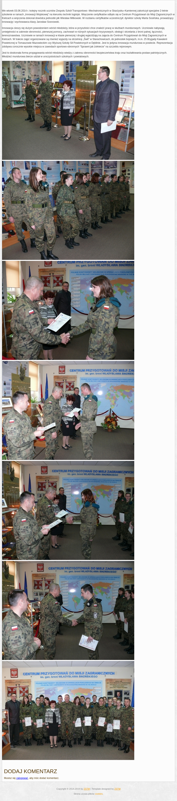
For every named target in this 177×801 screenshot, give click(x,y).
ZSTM (87, 789)
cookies (99, 794)
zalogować (22, 778)
